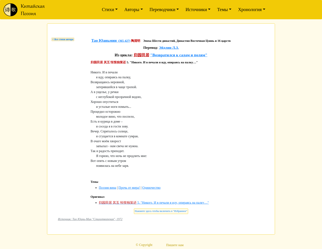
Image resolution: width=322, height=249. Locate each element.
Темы (222, 9)
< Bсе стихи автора (62, 39)
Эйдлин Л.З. (169, 47)
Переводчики (162, 9)
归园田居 (141, 55)
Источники (196, 9)
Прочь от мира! (129, 187)
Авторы (131, 9)
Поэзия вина (107, 187)
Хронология (250, 9)
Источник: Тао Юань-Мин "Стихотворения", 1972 (90, 219)
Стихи (108, 9)
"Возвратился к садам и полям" (178, 55)
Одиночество (151, 187)
